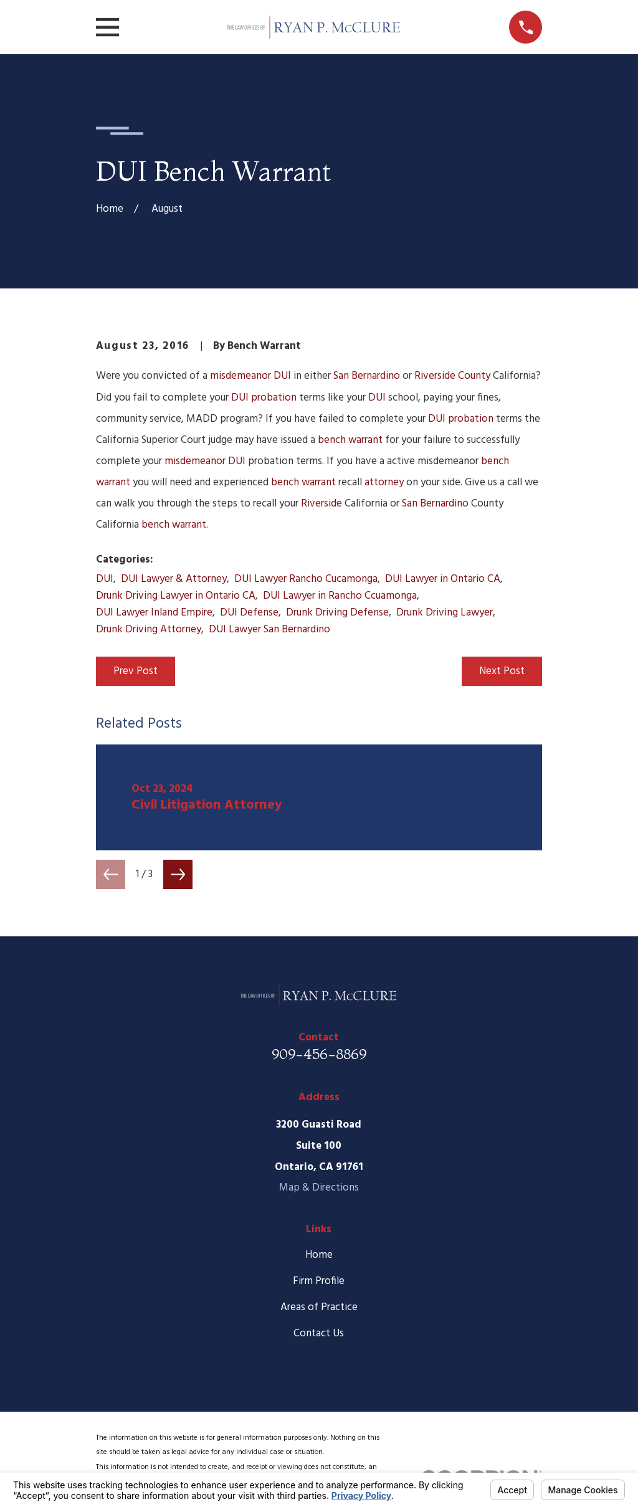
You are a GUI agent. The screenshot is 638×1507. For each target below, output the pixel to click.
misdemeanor (240, 376)
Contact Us (318, 1333)
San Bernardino (366, 376)
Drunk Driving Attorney (148, 629)
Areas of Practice (319, 1307)
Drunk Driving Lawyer (444, 612)
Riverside (321, 503)
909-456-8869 (319, 1054)
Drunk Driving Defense (337, 612)
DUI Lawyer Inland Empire (154, 612)
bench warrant (350, 440)
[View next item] (178, 874)
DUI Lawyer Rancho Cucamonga (306, 579)
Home (319, 1255)
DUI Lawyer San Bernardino (269, 629)
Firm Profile (319, 1281)
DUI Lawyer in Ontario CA (442, 579)
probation (274, 397)
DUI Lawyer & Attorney (174, 579)
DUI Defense (249, 612)
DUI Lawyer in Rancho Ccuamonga (340, 595)
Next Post (502, 671)
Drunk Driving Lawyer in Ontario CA (175, 595)
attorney (384, 482)
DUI (282, 376)
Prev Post (135, 671)
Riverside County (452, 376)
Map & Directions (319, 1187)
